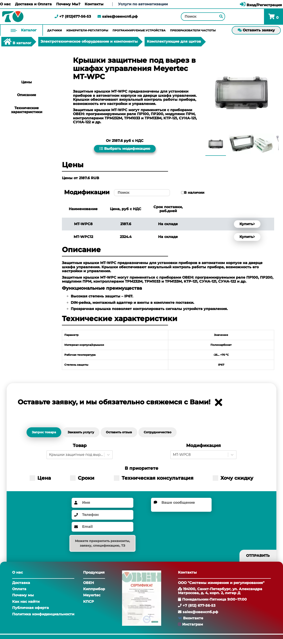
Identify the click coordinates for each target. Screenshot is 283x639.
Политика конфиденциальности (43, 614)
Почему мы (23, 595)
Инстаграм (192, 624)
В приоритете (141, 468)
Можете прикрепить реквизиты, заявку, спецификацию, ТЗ (102, 543)
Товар (80, 445)
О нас (5, 4)
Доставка (21, 583)
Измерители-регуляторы (87, 30)
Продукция (94, 572)
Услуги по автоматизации (143, 4)
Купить (247, 224)
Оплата (19, 589)
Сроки (82, 478)
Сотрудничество (157, 432)
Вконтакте (193, 618)
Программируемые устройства (139, 30)
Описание (26, 95)
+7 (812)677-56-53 (73, 16)
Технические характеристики (26, 110)
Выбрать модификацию (124, 148)
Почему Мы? (68, 4)
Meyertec (91, 595)
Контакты (94, 4)
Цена (40, 478)
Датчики (54, 30)
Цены (26, 82)
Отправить (258, 555)
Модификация (203, 445)
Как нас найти (26, 601)
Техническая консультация (153, 478)
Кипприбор (94, 589)
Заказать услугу (81, 432)
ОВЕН (88, 583)
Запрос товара (44, 432)
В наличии (194, 193)
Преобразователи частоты (193, 30)
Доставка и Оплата (33, 4)
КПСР (88, 601)
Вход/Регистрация (261, 5)
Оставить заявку (256, 30)
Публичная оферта (30, 608)
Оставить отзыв (119, 432)
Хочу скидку (233, 478)
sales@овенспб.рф (118, 16)
